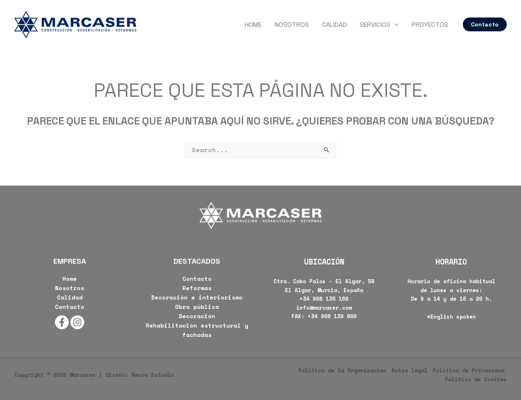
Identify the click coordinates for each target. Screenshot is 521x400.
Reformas (197, 288)
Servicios (379, 25)
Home (253, 24)
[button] (485, 24)
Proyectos (430, 24)
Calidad (334, 24)
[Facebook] (62, 322)
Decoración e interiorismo (197, 297)
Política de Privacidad (468, 370)
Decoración (197, 316)
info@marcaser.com (324, 308)
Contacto (69, 306)
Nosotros (292, 24)
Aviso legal (409, 370)
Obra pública (197, 306)
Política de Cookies (476, 379)
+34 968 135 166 (324, 299)
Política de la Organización (342, 370)
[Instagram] (77, 322)
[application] (394, 25)
